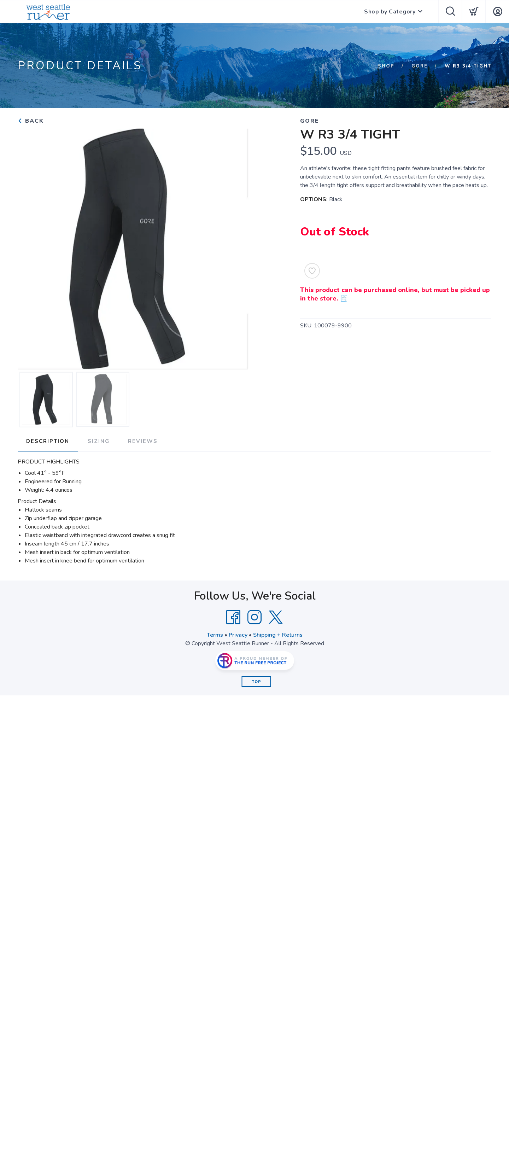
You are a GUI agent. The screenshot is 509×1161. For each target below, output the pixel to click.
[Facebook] (233, 617)
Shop (386, 66)
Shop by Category (389, 12)
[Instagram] (254, 617)
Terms (215, 635)
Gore (419, 66)
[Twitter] (275, 617)
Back (31, 121)
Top (256, 681)
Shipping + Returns (278, 635)
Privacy (238, 635)
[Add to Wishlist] (312, 271)
